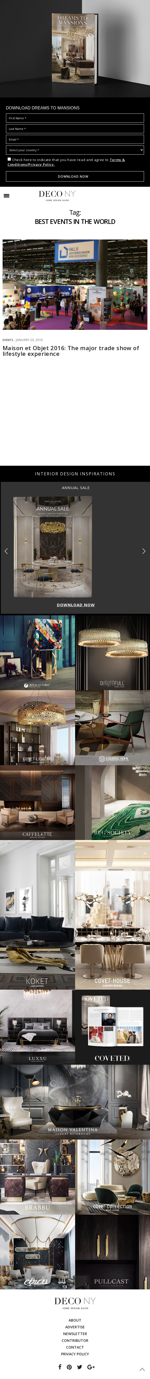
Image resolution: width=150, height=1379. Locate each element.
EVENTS (8, 340)
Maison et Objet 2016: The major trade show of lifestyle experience (71, 350)
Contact (75, 1347)
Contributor (75, 1340)
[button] (143, 551)
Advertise (75, 1326)
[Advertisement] (75, 424)
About (75, 1320)
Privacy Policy (75, 1353)
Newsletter (75, 1333)
